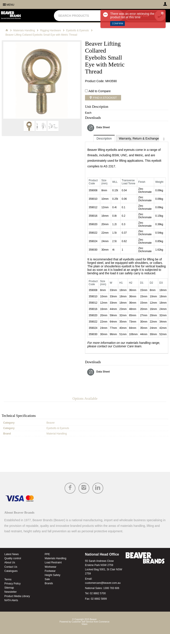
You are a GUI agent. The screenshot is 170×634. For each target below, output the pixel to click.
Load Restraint (53, 562)
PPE (47, 554)
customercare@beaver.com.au (103, 582)
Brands (49, 583)
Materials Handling (55, 558)
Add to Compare (99, 91)
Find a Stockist (104, 97)
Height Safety (52, 575)
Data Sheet (103, 127)
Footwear (50, 570)
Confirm (117, 23)
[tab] (104, 138)
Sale (47, 579)
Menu (10, 4)
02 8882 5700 (98, 593)
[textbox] (84, 15)
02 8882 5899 (99, 598)
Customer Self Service (82, 622)
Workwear (51, 566)
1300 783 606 (111, 588)
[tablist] (126, 244)
